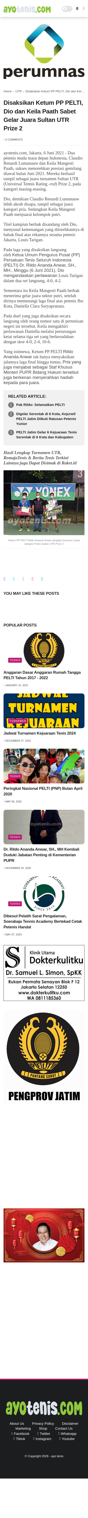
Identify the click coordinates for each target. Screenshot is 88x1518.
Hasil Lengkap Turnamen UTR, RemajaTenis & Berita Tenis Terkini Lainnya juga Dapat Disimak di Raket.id (40, 457)
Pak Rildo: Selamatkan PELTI (40, 405)
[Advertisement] (44, 1157)
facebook (21, 1434)
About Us (17, 1423)
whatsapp (69, 1434)
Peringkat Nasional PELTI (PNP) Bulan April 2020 (43, 791)
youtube (68, 1439)
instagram (43, 1439)
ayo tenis (57, 1456)
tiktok (20, 1439)
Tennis (15, 660)
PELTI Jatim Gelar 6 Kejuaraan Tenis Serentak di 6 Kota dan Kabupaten (46, 434)
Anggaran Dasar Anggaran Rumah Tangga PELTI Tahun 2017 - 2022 (42, 675)
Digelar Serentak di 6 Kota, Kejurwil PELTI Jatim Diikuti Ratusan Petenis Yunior (46, 419)
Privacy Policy (43, 1423)
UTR (18, 91)
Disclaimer (70, 1423)
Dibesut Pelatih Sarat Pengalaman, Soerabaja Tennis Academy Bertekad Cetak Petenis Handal (43, 922)
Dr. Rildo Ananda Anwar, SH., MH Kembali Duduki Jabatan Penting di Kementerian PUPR (41, 855)
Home (8, 91)
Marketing (23, 1428)
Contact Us (64, 1428)
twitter (45, 1434)
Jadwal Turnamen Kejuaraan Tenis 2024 (40, 733)
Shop (43, 1428)
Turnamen (18, 721)
